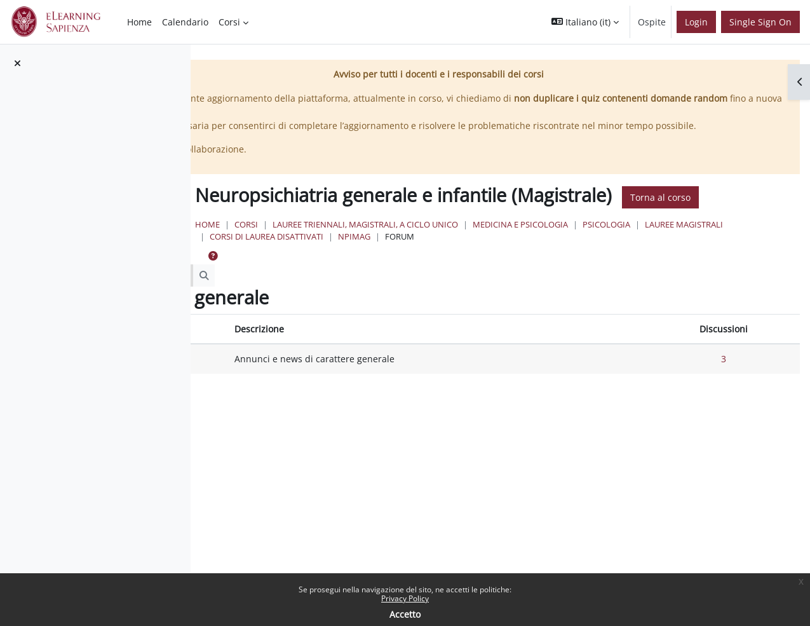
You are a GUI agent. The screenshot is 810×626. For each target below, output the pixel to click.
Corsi (401, 260)
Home (362, 260)
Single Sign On (760, 22)
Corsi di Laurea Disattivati (514, 272)
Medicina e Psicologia (675, 260)
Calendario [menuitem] (185, 22)
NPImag (602, 272)
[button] (585, 22)
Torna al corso (393, 233)
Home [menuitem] (139, 22)
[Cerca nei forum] (314, 311)
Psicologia (761, 260)
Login (696, 22)
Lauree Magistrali (404, 272)
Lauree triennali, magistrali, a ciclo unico (520, 260)
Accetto (405, 614)
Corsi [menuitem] (229, 22)
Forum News (282, 394)
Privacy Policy (405, 598)
